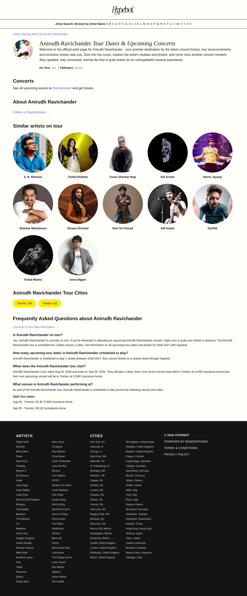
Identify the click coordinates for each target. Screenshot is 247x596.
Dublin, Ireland (133, 485)
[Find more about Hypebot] (123, 9)
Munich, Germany (135, 475)
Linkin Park (22, 494)
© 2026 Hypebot (177, 435)
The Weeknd (23, 519)
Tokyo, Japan (133, 538)
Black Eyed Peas (61, 547)
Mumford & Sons (61, 509)
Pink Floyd (57, 494)
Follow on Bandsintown (31, 112)
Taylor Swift (22, 442)
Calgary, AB (96, 480)
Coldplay (20, 466)
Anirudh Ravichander (55, 34)
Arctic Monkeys (60, 490)
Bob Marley (58, 567)
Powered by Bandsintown (186, 441)
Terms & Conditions (181, 448)
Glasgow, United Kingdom (139, 446)
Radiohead (58, 528)
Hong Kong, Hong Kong (138, 528)
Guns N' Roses (60, 514)
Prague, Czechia (135, 456)
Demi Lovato (58, 519)
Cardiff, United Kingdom (103, 543)
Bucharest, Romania (137, 509)
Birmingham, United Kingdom (141, 442)
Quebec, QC (97, 485)
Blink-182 (57, 538)
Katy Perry (21, 461)
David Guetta (59, 499)
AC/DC (55, 480)
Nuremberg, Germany (137, 470)
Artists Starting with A (26, 34)
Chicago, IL (96, 451)
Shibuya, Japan (134, 533)
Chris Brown (58, 456)
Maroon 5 (21, 470)
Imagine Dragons (25, 538)
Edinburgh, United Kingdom (105, 552)
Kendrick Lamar (24, 557)
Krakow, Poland (134, 504)
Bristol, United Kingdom (102, 557)
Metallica (20, 528)
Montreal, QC (97, 519)
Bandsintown (63, 88)
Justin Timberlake (61, 461)
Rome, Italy (132, 499)
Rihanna (20, 504)
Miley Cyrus (58, 442)
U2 (17, 523)
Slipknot (56, 572)
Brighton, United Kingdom (139, 451)
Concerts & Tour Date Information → (35, 327)
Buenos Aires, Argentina (138, 552)
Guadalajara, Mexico (101, 533)
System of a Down (61, 485)
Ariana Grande (24, 543)
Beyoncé (20, 514)
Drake (19, 456)
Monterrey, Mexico (100, 538)
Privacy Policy (176, 454)
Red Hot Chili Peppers (28, 499)
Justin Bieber (23, 490)
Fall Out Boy (58, 504)
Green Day (22, 533)
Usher (19, 567)
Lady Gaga (22, 485)
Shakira (56, 533)
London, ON (96, 490)
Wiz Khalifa (58, 581)
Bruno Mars (22, 451)
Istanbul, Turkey (134, 523)
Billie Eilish (21, 552)
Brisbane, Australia (136, 547)
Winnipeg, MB (97, 470)
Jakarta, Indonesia (135, 543)
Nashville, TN (97, 461)
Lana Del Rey (59, 466)
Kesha (55, 543)
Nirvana (56, 470)
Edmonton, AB (98, 523)
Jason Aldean (59, 576)
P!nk (18, 562)
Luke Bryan (58, 552)
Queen (19, 576)
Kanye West (22, 581)
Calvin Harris (59, 562)
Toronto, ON (24, 303)
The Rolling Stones (62, 557)
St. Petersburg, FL (100, 466)
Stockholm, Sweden (136, 514)
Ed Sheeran (22, 475)
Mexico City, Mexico (100, 528)
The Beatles (22, 509)
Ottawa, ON (96, 499)
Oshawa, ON (97, 494)
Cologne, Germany (136, 466)
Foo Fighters (58, 475)
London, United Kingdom (103, 547)
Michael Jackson (25, 547)
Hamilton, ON (97, 475)
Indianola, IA (97, 446)
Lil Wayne (57, 446)
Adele (19, 480)
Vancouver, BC (98, 509)
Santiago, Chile (134, 557)
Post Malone (58, 451)
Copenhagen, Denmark (138, 461)
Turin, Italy (131, 494)
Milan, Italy (131, 490)
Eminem (20, 446)
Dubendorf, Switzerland (138, 519)
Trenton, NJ (49, 303)
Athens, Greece (134, 480)
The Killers (57, 523)
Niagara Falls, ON (99, 514)
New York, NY (97, 442)
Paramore (21, 572)
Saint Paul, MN (98, 456)
